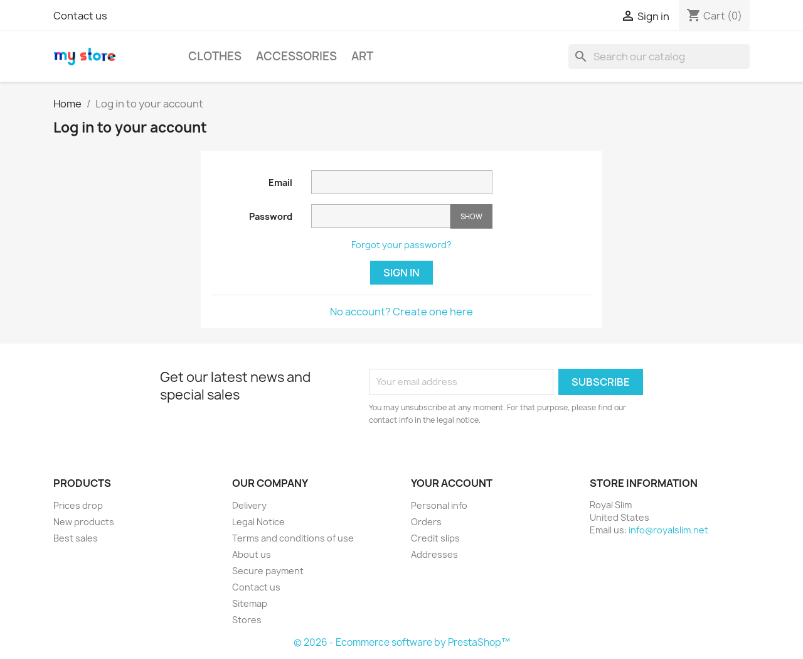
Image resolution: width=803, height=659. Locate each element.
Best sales (75, 538)
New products (83, 522)
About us (251, 554)
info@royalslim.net (668, 530)
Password (270, 216)
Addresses (434, 554)
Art (362, 56)
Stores (247, 620)
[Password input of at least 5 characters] (380, 216)
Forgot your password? (401, 245)
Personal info (439, 505)
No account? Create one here (401, 312)
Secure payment (268, 571)
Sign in (401, 273)
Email (280, 182)
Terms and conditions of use (293, 538)
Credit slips (435, 538)
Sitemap (249, 603)
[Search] (659, 56)
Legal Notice (258, 522)
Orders (426, 522)
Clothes (215, 56)
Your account (451, 483)
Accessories (296, 56)
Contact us (80, 16)
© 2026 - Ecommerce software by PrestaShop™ (402, 642)
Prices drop (78, 505)
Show (471, 216)
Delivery (249, 505)
